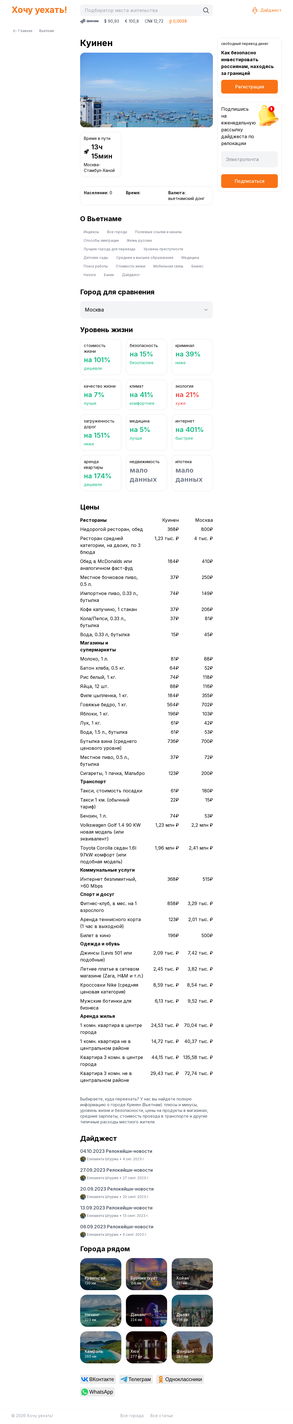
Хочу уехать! (39, 10)
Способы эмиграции (101, 240)
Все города (117, 232)
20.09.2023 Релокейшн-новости (117, 1189)
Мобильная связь (168, 266)
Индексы (91, 232)
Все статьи (162, 1415)
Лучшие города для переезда (109, 249)
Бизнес (197, 266)
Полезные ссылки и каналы (158, 232)
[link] (98, 1379)
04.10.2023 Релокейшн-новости (116, 1151)
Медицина (190, 257)
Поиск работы (96, 266)
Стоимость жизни (130, 266)
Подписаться (249, 181)
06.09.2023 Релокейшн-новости (116, 1226)
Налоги (90, 275)
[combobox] (141, 10)
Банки (109, 275)
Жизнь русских (139, 240)
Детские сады (96, 257)
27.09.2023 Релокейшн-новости (116, 1170)
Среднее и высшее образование (144, 257)
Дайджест (266, 10)
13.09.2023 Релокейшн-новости (116, 1208)
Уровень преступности (163, 249)
